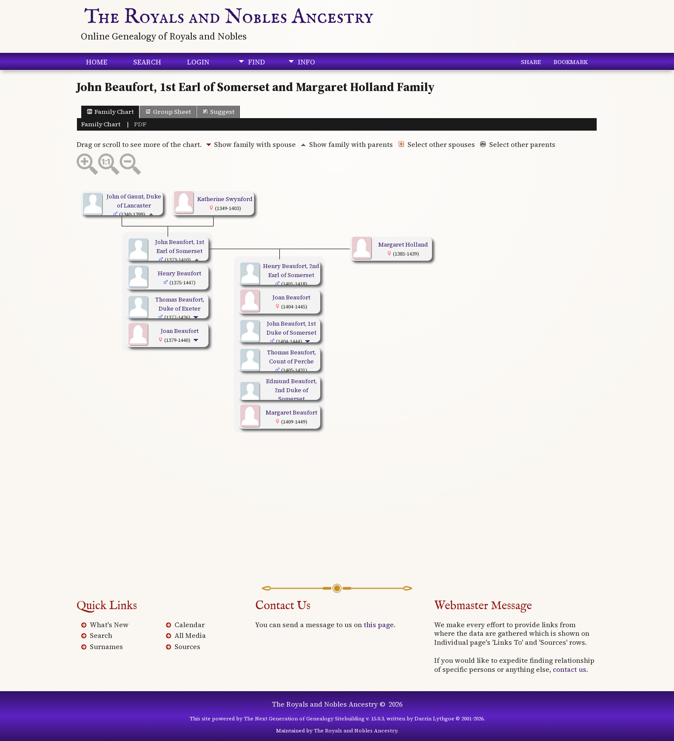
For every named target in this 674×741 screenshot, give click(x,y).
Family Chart (110, 111)
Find (256, 62)
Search (147, 62)
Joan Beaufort (180, 331)
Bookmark (571, 62)
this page (379, 624)
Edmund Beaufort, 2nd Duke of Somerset (291, 390)
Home (96, 62)
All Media (190, 635)
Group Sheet (168, 111)
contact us (569, 669)
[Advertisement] (337, 515)
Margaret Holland (403, 244)
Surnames (106, 646)
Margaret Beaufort (291, 412)
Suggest (218, 111)
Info (306, 62)
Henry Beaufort (179, 273)
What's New (109, 624)
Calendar (190, 624)
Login (198, 62)
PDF (140, 124)
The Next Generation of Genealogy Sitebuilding (304, 718)
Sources (187, 646)
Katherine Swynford (225, 199)
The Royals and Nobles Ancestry (229, 17)
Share (531, 62)
